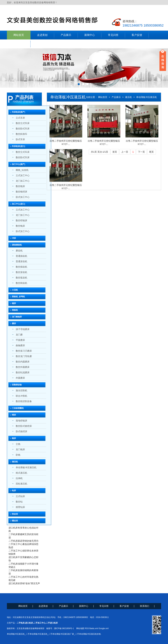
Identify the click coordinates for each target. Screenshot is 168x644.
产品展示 (66, 35)
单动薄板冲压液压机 (146, 97)
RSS (87, 628)
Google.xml (104, 628)
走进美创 (42, 35)
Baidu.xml (93, 628)
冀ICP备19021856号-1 (64, 628)
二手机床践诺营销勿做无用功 (23, 541)
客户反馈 (137, 35)
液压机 (128, 97)
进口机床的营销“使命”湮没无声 (24, 583)
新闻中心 (89, 35)
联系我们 (18, 43)
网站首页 (18, 35)
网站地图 (80, 628)
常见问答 (113, 35)
